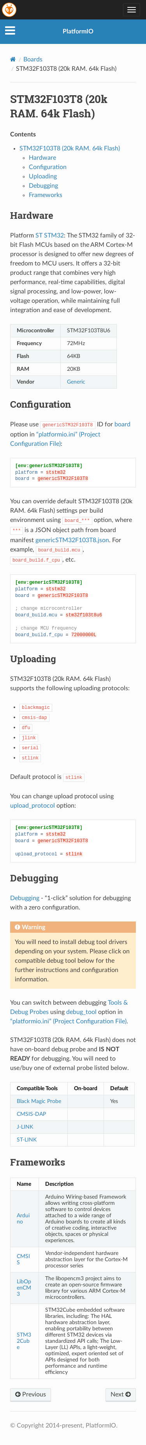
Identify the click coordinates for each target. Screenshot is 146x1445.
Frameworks (45, 195)
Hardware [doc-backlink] (31, 215)
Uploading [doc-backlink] (33, 659)
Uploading (43, 176)
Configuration (48, 167)
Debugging (43, 186)
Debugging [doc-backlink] (34, 878)
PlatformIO (78, 31)
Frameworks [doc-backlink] (37, 1162)
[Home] (13, 59)
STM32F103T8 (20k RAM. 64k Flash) (69, 148)
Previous (30, 1394)
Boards (32, 59)
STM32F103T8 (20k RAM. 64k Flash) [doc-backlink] (58, 106)
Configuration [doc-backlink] (40, 404)
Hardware (42, 158)
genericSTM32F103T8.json (72, 540)
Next (121, 1394)
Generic (76, 382)
